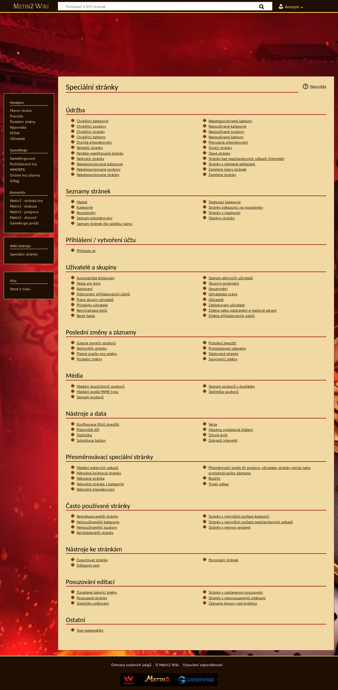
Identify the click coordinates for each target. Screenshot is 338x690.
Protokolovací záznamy (227, 348)
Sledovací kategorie (225, 201)
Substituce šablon (91, 440)
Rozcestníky (86, 212)
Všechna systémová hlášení (231, 429)
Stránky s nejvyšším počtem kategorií (239, 516)
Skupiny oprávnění (224, 283)
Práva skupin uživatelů (95, 299)
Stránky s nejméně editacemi (232, 163)
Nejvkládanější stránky (95, 532)
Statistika (84, 434)
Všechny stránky (222, 217)
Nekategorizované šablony (230, 120)
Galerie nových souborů (96, 342)
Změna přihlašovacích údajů (232, 315)
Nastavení (85, 288)
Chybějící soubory (91, 126)
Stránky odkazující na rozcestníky (236, 207)
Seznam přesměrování (94, 217)
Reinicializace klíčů (92, 310)
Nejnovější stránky (92, 348)
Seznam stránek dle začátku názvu (104, 223)
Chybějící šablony (91, 136)
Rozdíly (214, 478)
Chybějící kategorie (92, 120)
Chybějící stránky (91, 131)
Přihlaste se (86, 250)
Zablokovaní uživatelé (227, 304)
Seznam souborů (90, 396)
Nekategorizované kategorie (100, 163)
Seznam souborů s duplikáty (232, 386)
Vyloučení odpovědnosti (203, 664)
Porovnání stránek (223, 559)
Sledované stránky (224, 353)
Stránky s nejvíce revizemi (230, 527)
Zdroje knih (218, 434)
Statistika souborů (224, 391)
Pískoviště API (88, 429)
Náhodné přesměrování (96, 489)
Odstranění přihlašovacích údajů (103, 293)
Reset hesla (86, 315)
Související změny (223, 358)
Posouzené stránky (92, 597)
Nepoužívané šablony (226, 136)
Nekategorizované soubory (99, 169)
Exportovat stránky (92, 559)
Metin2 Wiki (31, 6)
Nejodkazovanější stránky (97, 516)
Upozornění (218, 288)
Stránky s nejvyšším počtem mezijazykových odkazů (251, 521)
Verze (213, 424)
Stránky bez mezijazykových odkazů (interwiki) (246, 158)
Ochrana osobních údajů (131, 664)
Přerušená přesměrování (228, 142)
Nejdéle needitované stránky (100, 153)
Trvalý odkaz (219, 483)
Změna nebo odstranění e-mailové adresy (243, 310)
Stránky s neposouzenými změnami (237, 597)
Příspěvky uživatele (92, 304)
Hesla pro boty (89, 283)
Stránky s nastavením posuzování (236, 592)
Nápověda (318, 86)
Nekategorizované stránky (98, 174)
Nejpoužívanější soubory (97, 527)
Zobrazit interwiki (223, 440)
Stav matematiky (90, 630)
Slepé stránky (220, 153)
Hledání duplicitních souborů (101, 386)
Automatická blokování (95, 277)
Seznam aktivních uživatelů (231, 277)
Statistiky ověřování (93, 603)
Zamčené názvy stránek (227, 169)
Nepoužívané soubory (226, 131)
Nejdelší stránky (90, 147)
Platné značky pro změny (97, 353)
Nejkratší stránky (90, 158)
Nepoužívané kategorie (227, 126)
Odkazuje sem (88, 565)
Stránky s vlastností (224, 212)
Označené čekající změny (97, 592)
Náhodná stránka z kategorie (100, 483)
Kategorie (85, 207)
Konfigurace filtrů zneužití (98, 424)
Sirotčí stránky (220, 147)
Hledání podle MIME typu (97, 391)
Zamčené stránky (222, 174)
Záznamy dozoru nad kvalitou (233, 603)
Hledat (82, 201)
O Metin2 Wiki (167, 664)
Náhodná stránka (91, 478)
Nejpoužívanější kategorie (98, 521)
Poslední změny (89, 358)
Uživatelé (216, 299)
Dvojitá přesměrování (94, 142)
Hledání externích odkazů (97, 467)
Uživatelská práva (223, 293)
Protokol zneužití (222, 342)
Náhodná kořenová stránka (99, 472)
